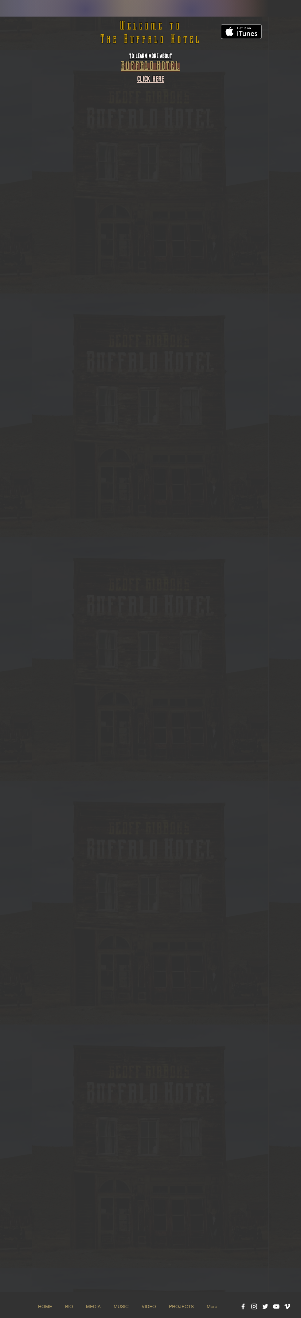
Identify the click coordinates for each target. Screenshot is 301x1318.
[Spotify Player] (150, 146)
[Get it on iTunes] (241, 31)
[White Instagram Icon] (254, 1306)
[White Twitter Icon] (265, 1306)
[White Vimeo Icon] (287, 1306)
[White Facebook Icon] (243, 1306)
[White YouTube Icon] (276, 1306)
